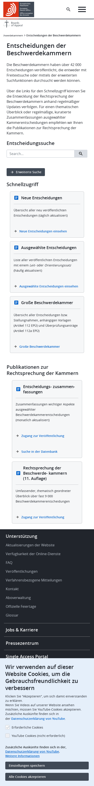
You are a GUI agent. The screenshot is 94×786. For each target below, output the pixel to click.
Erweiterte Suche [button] (28, 172)
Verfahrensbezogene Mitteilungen (34, 580)
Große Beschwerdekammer (39, 346)
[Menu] (82, 9)
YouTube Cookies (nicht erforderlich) (38, 736)
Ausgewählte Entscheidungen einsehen (48, 286)
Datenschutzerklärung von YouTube (38, 718)
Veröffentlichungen (22, 571)
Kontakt (12, 588)
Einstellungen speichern (27, 765)
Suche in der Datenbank (39, 451)
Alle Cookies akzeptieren (27, 777)
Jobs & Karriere (22, 630)
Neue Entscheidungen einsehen (43, 231)
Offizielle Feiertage (21, 606)
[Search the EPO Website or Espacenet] (68, 9)
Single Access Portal (27, 656)
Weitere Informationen (22, 756)
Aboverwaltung (18, 597)
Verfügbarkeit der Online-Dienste (33, 553)
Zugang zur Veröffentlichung (42, 436)
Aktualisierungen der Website (30, 545)
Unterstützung (21, 536)
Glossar (12, 615)
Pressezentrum (22, 643)
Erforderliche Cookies (27, 727)
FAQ (9, 562)
